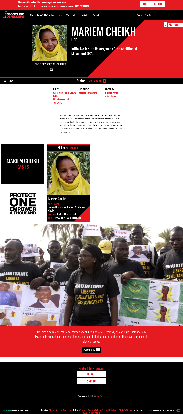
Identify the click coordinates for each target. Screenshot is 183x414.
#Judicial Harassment (88, 92)
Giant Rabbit (100, 395)
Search (96, 15)
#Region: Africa (111, 92)
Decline (158, 4)
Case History (8, 81)
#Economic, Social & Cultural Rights (93, 410)
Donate (139, 15)
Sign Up (148, 15)
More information (82, 5)
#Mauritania (110, 96)
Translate (177, 24)
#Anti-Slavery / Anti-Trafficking (61, 101)
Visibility (85, 15)
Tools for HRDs (64, 15)
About (75, 15)
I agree (146, 4)
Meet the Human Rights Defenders (42, 15)
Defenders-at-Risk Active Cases (162, 410)
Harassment (94, 80)
